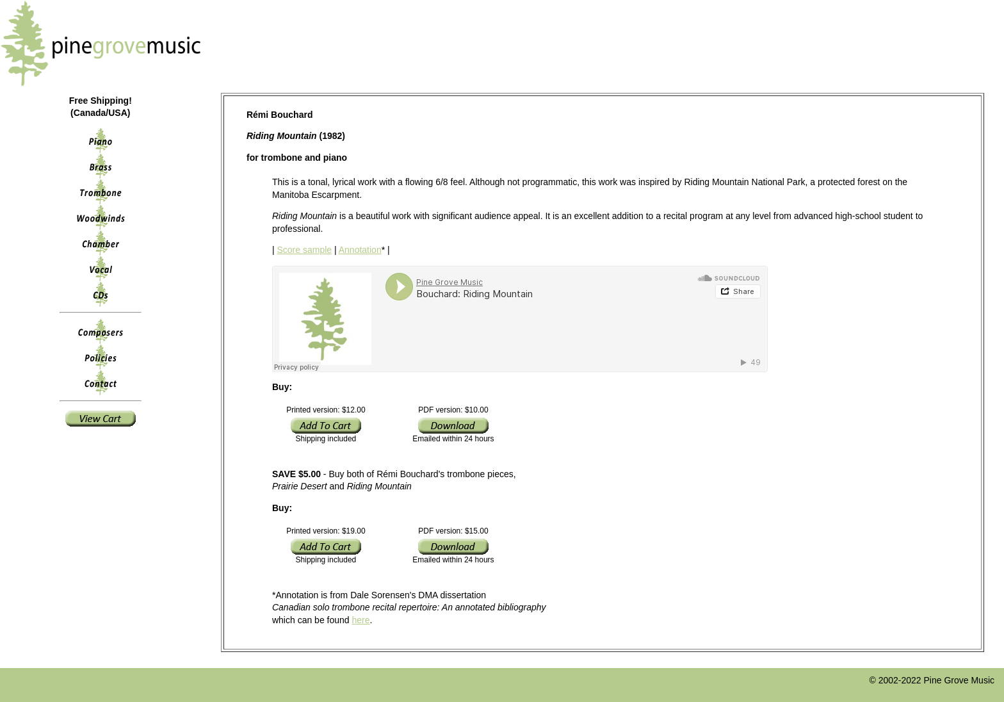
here (361, 620)
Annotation (360, 250)
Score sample (304, 250)
